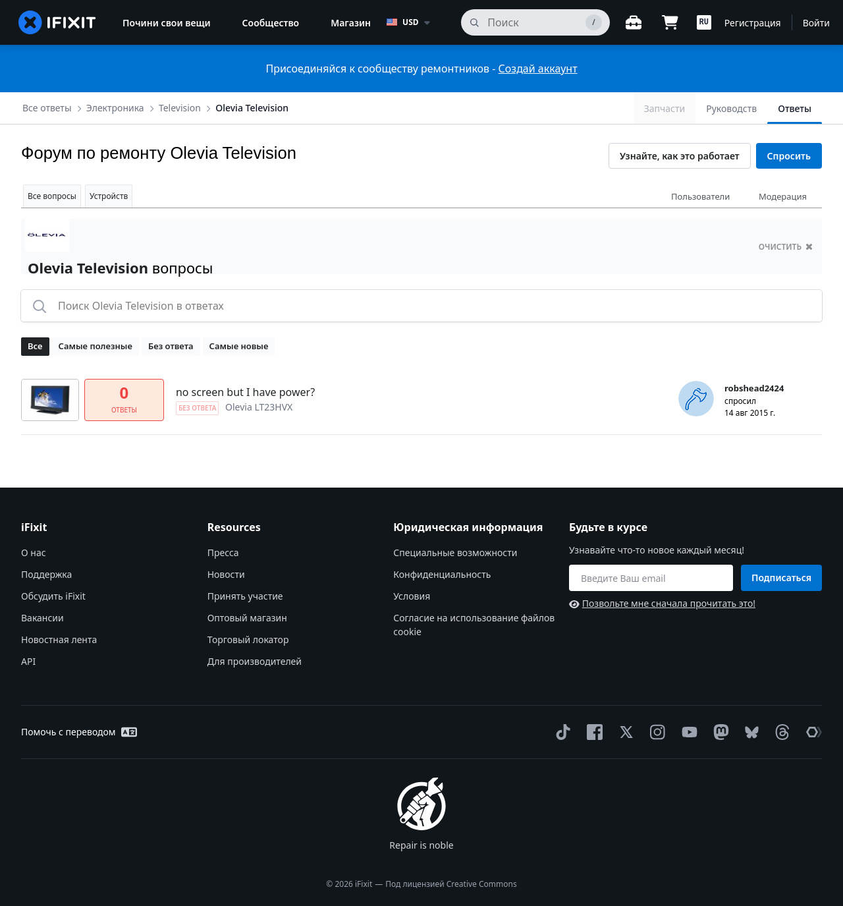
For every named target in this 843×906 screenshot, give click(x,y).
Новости (226, 574)
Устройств (109, 196)
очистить (786, 246)
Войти (816, 22)
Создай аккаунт (538, 68)
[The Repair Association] (811, 732)
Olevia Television (251, 107)
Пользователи (700, 196)
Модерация (783, 196)
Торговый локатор (248, 639)
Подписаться (781, 577)
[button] (704, 22)
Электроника (115, 107)
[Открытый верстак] (633, 22)
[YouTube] (686, 732)
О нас (33, 552)
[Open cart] (670, 22)
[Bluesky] (749, 732)
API (28, 661)
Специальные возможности (455, 552)
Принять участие (245, 596)
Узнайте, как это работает (680, 156)
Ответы (794, 108)
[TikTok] (560, 732)
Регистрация (752, 22)
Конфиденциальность (442, 574)
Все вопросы (52, 196)
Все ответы (47, 107)
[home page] (57, 22)
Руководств (731, 108)
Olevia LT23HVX (258, 407)
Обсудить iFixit (53, 596)
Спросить (789, 156)
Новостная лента (59, 639)
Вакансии (42, 617)
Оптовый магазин (247, 617)
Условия (411, 596)
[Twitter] (623, 732)
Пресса (223, 552)
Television (180, 107)
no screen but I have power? (245, 392)
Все (35, 346)
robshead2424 (754, 388)
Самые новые (239, 346)
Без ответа (171, 346)
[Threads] (779, 732)
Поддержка (46, 574)
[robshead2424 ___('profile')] (696, 398)
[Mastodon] (718, 732)
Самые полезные (95, 346)
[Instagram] (655, 732)
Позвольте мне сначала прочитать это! (662, 603)
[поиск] (535, 22)
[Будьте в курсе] (651, 578)
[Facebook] (592, 732)
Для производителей (254, 661)
